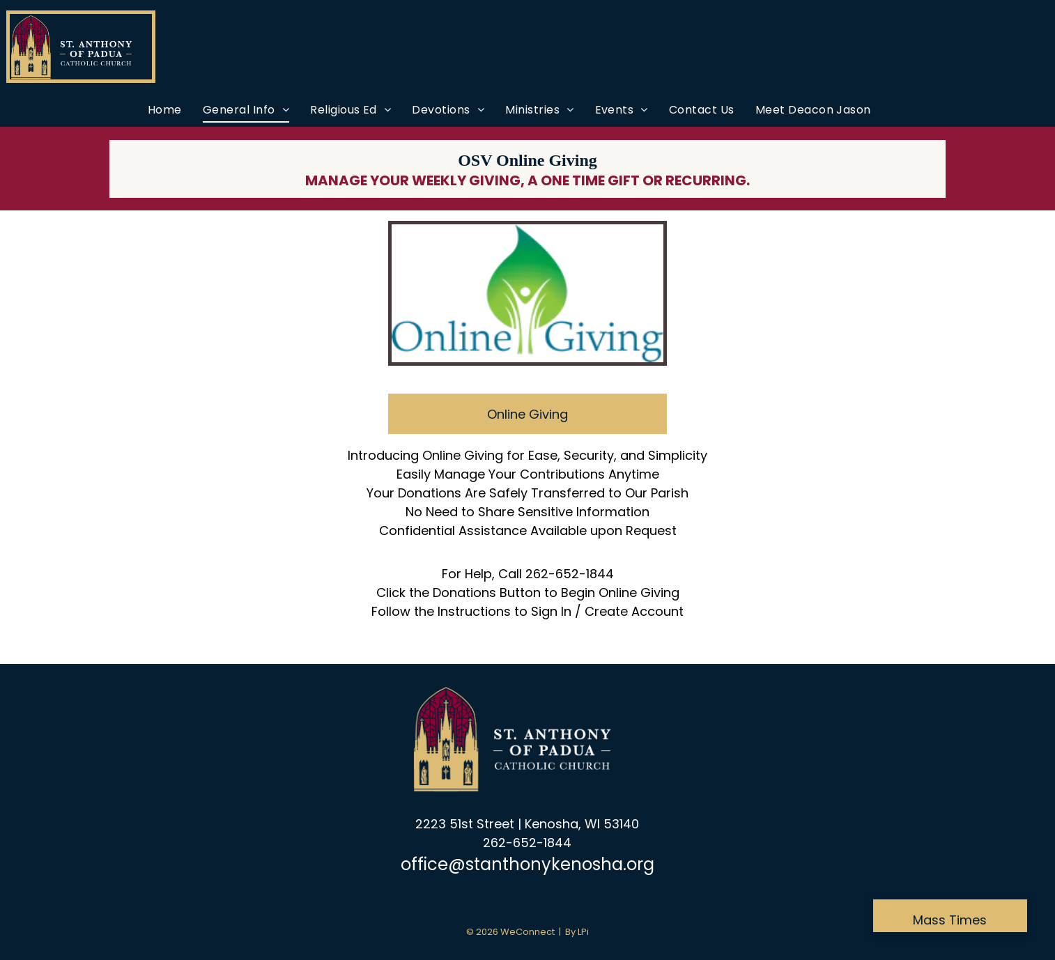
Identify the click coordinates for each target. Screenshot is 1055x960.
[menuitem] (164, 110)
